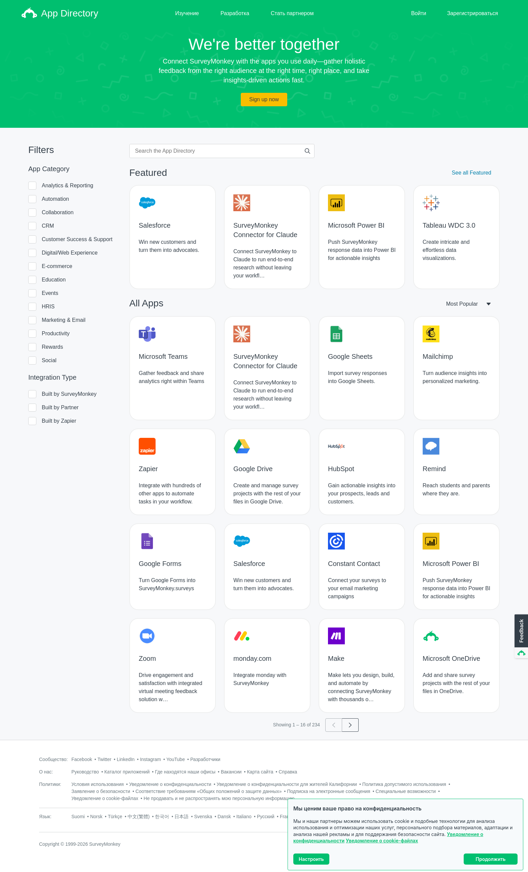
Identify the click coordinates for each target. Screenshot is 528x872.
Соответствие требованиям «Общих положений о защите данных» (208, 791)
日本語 (181, 816)
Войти (418, 13)
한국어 (162, 816)
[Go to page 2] (350, 725)
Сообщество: (53, 759)
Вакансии (231, 771)
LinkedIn (126, 759)
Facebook (81, 759)
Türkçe (115, 816)
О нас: (46, 771)
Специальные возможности (405, 791)
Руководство (85, 771)
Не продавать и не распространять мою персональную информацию (219, 798)
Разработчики (205, 759)
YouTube (175, 759)
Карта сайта (260, 771)
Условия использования (97, 784)
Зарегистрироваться (472, 13)
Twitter (104, 759)
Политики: (50, 784)
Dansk (224, 816)
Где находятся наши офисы (185, 771)
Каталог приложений (127, 771)
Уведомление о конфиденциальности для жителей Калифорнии (287, 784)
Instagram (150, 759)
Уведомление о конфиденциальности (170, 784)
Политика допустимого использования (404, 784)
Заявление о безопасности (100, 791)
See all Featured (471, 173)
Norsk (96, 816)
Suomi (78, 816)
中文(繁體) (139, 816)
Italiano (244, 816)
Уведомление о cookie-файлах (382, 840)
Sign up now (264, 99)
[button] (520, 636)
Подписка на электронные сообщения (328, 791)
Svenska (203, 816)
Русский (265, 816)
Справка (287, 771)
